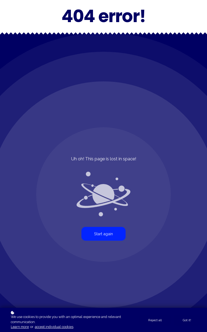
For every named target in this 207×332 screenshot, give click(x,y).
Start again (103, 233)
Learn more (20, 327)
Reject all (155, 320)
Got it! (187, 320)
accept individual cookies (54, 327)
